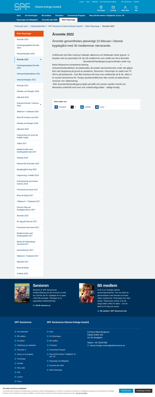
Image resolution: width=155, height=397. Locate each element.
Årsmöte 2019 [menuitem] (22, 216)
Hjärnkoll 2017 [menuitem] (23, 262)
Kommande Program (76, 15)
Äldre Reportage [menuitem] (24, 34)
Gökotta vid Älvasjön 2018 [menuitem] (27, 123)
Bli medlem (46, 15)
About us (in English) (25, 354)
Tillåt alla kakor (126, 390)
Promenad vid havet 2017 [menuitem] (27, 190)
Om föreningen (31, 15)
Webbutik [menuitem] (95, 2)
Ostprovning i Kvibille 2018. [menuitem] (28, 175)
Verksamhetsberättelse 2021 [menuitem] (28, 74)
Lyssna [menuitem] (81, 2)
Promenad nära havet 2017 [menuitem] (28, 227)
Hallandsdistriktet (38, 26)
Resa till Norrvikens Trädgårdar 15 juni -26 (106, 15)
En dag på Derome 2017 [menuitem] (27, 221)
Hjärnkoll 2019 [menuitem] (23, 97)
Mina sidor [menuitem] (125, 8)
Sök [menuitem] (136, 8)
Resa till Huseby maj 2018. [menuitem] (28, 117)
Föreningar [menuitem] (101, 8)
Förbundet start (21, 26)
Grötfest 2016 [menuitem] (22, 273)
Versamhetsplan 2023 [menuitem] (26, 54)
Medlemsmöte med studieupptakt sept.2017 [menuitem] (26, 150)
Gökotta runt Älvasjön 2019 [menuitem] (28, 91)
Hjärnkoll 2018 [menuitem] (23, 129)
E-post (101, 107)
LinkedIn (87, 107)
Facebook (62, 107)
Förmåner (59, 15)
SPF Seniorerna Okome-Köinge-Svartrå (65, 26)
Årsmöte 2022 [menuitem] (22, 59)
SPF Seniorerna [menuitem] (126, 2)
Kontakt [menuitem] (113, 8)
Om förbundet (22, 332)
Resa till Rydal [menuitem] (23, 268)
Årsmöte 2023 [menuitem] (22, 39)
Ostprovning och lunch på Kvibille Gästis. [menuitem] (27, 136)
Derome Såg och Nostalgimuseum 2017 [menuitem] (26, 208)
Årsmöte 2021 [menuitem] (22, 85)
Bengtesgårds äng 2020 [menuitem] (26, 169)
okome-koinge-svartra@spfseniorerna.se (107, 345)
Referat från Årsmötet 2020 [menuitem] (28, 164)
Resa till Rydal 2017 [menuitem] (25, 195)
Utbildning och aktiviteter (26, 345)
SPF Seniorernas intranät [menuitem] (108, 2)
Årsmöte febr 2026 (49, 20)
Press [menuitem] (88, 2)
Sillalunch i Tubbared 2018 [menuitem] (28, 111)
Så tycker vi (21, 350)
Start (19, 15)
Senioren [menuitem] (136, 2)
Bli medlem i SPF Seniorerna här (113, 311)
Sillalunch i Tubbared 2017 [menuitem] (28, 256)
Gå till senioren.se (43, 305)
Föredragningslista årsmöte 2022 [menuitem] (28, 66)
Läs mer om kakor (81, 393)
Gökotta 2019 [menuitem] (22, 158)
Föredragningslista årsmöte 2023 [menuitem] (28, 46)
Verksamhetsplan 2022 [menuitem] (26, 80)
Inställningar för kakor (143, 390)
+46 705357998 (100, 343)
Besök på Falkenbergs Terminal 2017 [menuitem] (26, 243)
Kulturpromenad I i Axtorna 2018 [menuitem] (28, 104)
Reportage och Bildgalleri (27, 20)
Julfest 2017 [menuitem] (22, 143)
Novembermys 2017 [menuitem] (25, 250)
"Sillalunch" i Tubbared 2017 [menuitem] (28, 201)
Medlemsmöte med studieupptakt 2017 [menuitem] (25, 234)
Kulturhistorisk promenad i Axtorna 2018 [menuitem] (27, 182)
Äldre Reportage (68, 20)
